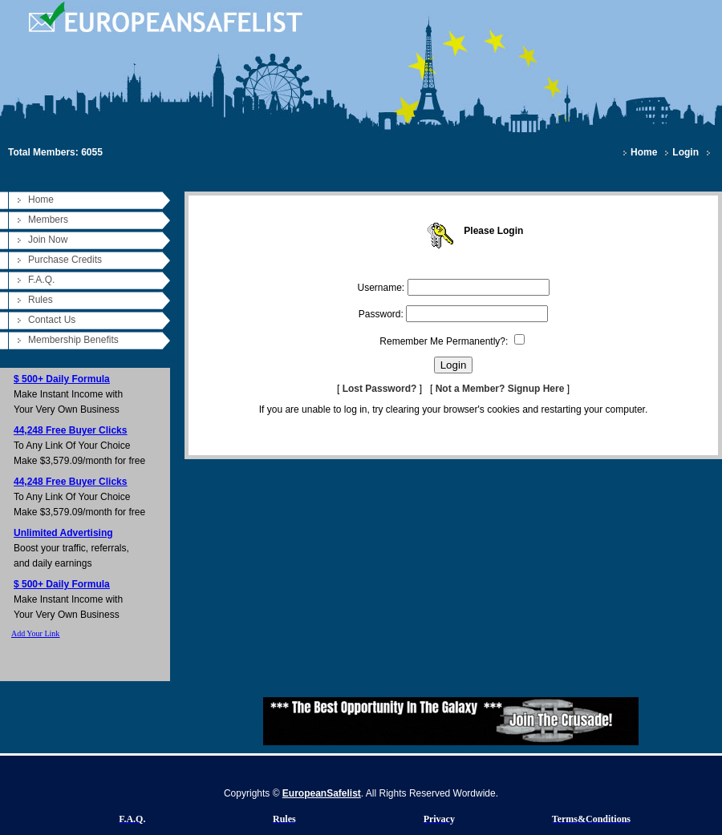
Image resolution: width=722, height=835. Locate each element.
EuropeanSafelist (321, 793)
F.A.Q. (41, 279)
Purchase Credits (65, 259)
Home (644, 152)
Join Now (47, 239)
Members (48, 219)
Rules (40, 299)
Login (685, 152)
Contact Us (51, 319)
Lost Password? (380, 388)
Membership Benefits (73, 339)
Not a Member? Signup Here (500, 388)
